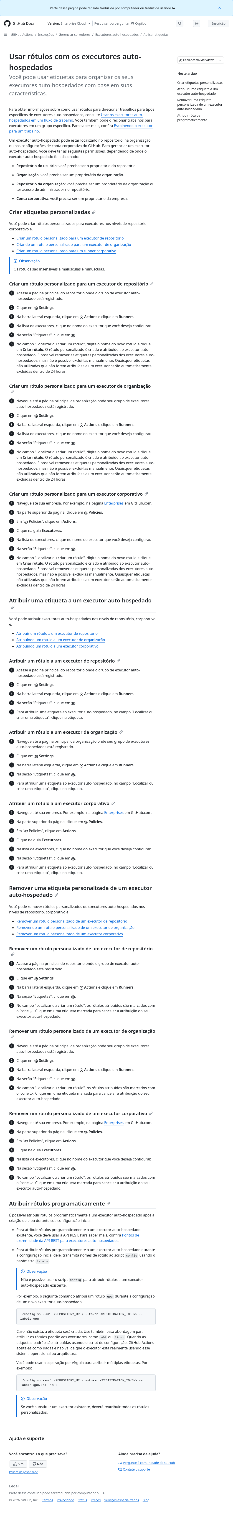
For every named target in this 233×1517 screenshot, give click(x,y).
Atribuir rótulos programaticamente (59, 1203)
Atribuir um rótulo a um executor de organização (66, 732)
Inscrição (218, 23)
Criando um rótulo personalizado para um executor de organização (73, 244)
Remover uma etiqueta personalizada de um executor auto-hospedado (80, 891)
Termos (47, 1500)
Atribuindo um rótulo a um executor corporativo (57, 646)
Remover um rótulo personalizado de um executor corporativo (69, 933)
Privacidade (65, 1500)
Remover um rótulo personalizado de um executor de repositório (71, 921)
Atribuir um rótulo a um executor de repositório (57, 633)
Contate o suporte (134, 1469)
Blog (146, 1500)
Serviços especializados (121, 1500)
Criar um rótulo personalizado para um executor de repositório (70, 238)
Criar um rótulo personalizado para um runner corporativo (66, 250)
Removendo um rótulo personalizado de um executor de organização (75, 927)
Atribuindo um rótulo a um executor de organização (60, 639)
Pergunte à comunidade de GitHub (146, 1463)
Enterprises (114, 503)
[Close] (220, 7)
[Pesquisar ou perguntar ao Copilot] (137, 23)
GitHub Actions (22, 34)
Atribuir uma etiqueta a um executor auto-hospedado (80, 603)
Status (82, 1500)
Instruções (46, 34)
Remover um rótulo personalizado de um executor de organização (82, 1033)
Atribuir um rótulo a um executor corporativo (62, 803)
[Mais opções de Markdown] (220, 60)
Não (38, 1464)
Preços (96, 1500)
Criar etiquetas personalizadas (52, 212)
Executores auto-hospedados (117, 34)
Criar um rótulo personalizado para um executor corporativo (78, 494)
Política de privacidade (23, 1472)
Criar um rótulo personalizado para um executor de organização (80, 388)
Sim (18, 1464)
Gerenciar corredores (74, 34)
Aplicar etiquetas (155, 34)
